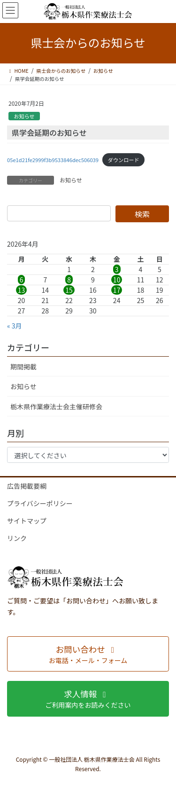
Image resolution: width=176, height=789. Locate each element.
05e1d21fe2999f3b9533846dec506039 (53, 160)
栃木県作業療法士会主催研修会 (56, 406)
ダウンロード (123, 160)
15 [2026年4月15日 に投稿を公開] (69, 290)
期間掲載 (23, 366)
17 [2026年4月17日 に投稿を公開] (117, 290)
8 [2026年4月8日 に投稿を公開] (69, 279)
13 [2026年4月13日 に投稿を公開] (21, 290)
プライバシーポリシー (40, 503)
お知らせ (24, 116)
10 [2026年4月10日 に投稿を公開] (117, 279)
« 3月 (14, 325)
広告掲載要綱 (26, 486)
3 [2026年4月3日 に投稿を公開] (117, 269)
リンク (17, 538)
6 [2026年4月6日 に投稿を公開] (21, 279)
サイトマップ (26, 520)
